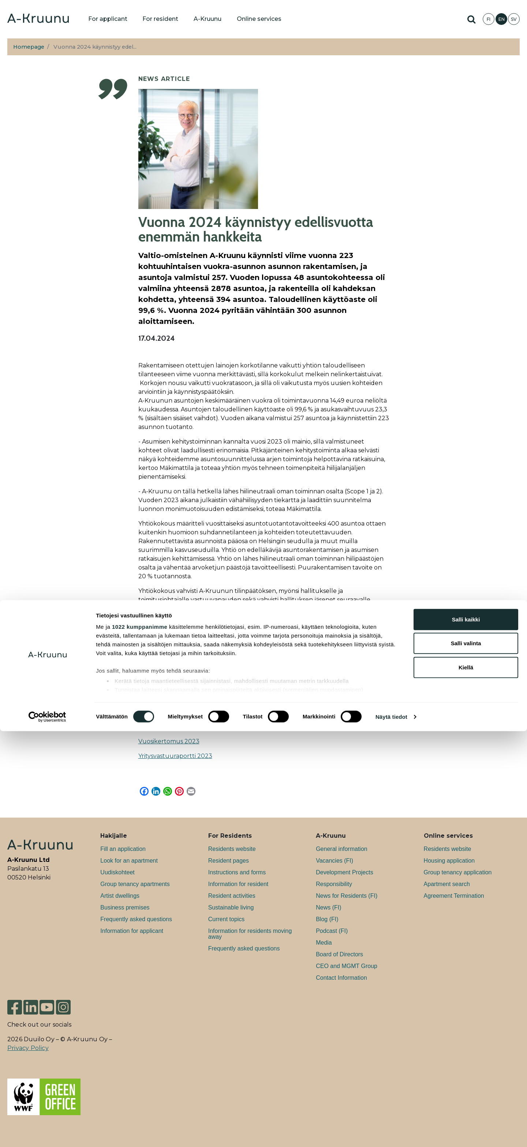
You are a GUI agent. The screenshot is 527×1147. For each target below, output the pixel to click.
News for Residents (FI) (346, 896)
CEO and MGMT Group (346, 966)
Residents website (232, 849)
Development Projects (344, 872)
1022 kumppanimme (139, 1042)
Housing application (449, 861)
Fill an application (123, 849)
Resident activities (231, 896)
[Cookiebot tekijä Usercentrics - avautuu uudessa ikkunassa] (47, 1132)
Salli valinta (466, 1059)
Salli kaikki (466, 1035)
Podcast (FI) (332, 931)
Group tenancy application (458, 872)
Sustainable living (231, 907)
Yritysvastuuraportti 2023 (175, 755)
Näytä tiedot (391, 1132)
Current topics (226, 919)
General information (341, 849)
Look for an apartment (129, 861)
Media (324, 942)
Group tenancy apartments (134, 884)
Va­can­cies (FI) (334, 861)
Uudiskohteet (117, 872)
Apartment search (447, 884)
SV (514, 19)
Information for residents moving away (250, 934)
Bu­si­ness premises (124, 907)
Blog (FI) (327, 919)
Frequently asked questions (136, 919)
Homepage (28, 47)
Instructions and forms (237, 872)
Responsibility (334, 884)
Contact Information (341, 978)
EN (501, 19)
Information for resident (238, 884)
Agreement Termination (454, 896)
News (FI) (328, 907)
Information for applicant (131, 931)
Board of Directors (339, 954)
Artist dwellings (119, 896)
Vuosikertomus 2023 (168, 741)
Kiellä (466, 1083)
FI (488, 19)
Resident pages (228, 861)
